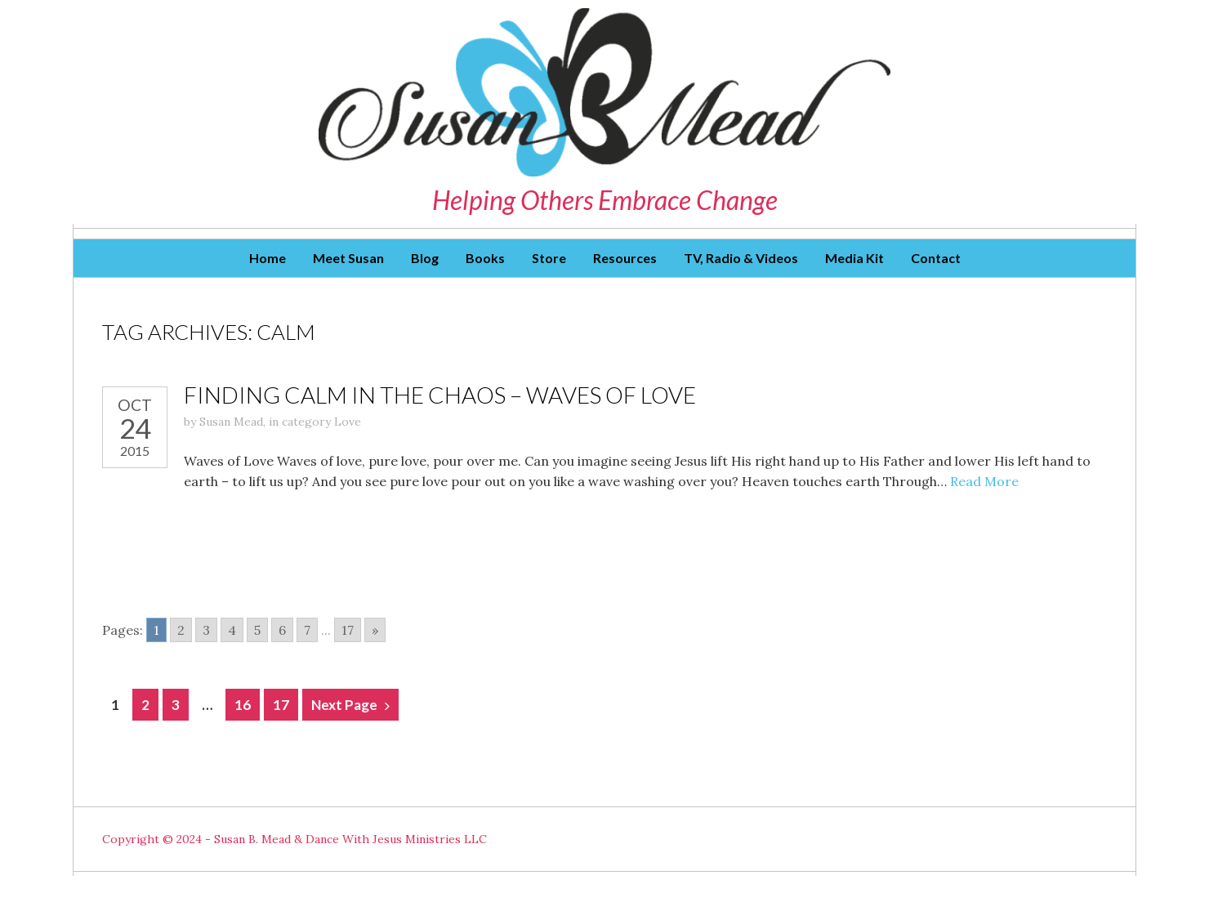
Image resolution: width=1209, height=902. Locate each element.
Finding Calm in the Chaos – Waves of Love (440, 395)
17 (281, 704)
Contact (936, 258)
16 (242, 704)
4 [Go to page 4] (232, 630)
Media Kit (854, 258)
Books (485, 258)
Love (347, 421)
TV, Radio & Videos (741, 258)
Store (549, 258)
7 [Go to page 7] (307, 630)
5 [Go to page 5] (257, 630)
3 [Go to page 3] (206, 630)
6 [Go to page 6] (282, 630)
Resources (625, 258)
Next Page (344, 704)
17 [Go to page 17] (347, 630)
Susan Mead (231, 421)
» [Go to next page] (375, 630)
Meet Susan (348, 258)
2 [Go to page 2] (181, 630)
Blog (425, 258)
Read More (984, 481)
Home (267, 258)
